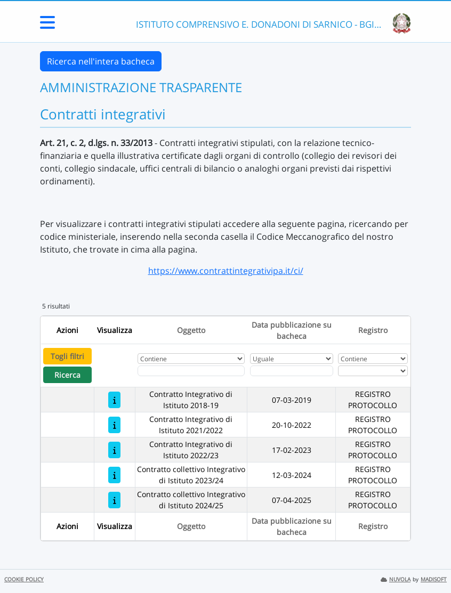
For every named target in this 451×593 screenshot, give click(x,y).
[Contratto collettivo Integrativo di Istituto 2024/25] (114, 500)
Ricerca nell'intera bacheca (101, 61)
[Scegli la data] (291, 370)
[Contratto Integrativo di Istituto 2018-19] (114, 400)
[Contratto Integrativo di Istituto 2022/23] (114, 450)
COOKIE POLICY (24, 579)
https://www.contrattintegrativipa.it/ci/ (225, 271)
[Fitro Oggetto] (191, 370)
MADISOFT (434, 579)
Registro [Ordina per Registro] (373, 330)
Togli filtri (67, 356)
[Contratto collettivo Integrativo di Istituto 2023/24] (114, 475)
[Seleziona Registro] (373, 370)
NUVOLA (395, 579)
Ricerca (67, 375)
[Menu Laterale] (47, 25)
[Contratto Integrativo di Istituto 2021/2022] (114, 425)
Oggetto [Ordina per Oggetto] (191, 330)
